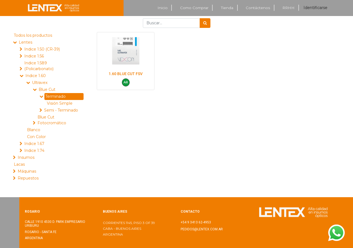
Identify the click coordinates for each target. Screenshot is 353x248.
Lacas (19, 164)
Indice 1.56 (34, 56)
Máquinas (27, 171)
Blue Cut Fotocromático (52, 120)
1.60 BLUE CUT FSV (126, 74)
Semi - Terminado (61, 110)
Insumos (26, 157)
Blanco (33, 129)
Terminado (55, 96)
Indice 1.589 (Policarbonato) (39, 65)
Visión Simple (60, 103)
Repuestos (28, 178)
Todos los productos (33, 35)
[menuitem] (162, 8)
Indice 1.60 (35, 75)
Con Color (36, 136)
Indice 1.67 (34, 143)
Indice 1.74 (34, 150)
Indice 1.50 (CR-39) (42, 49)
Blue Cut (47, 89)
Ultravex (39, 82)
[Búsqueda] (205, 23)
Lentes (25, 42)
